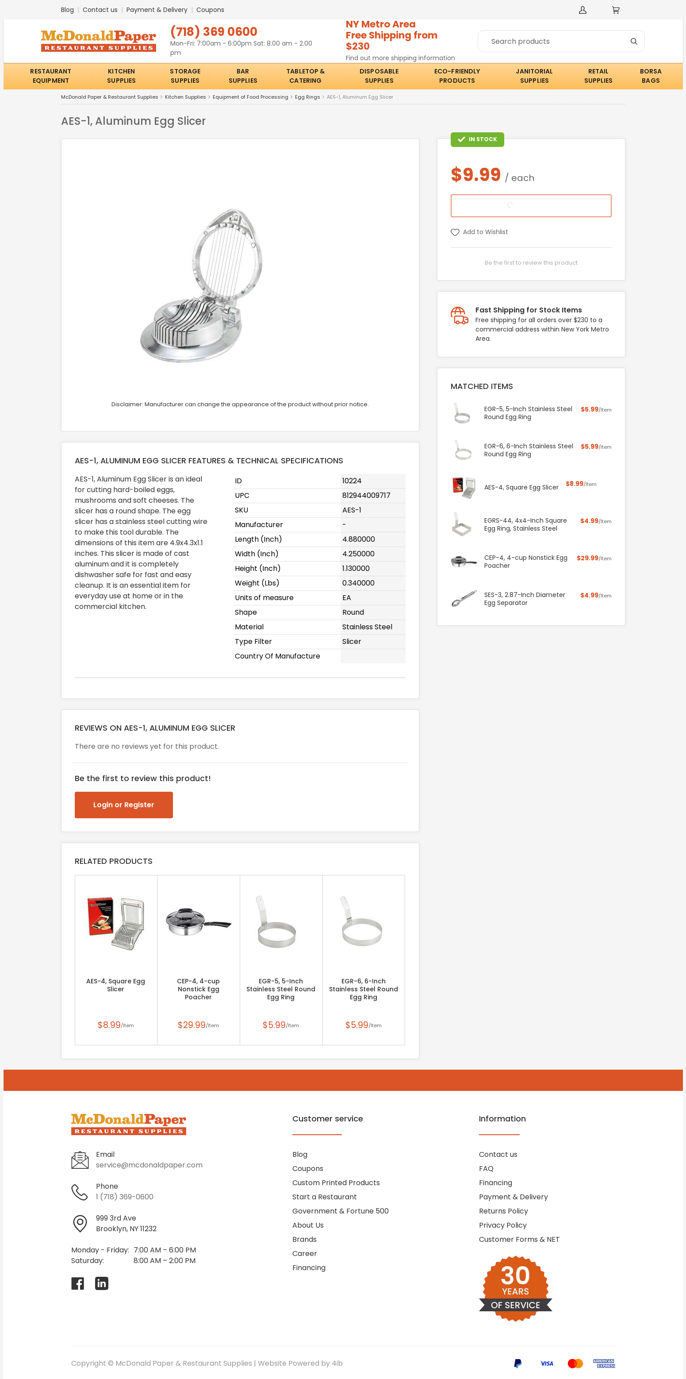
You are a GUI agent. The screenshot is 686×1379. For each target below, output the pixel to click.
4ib (337, 1363)
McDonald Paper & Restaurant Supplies (109, 97)
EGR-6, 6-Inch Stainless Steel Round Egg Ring (363, 989)
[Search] (561, 41)
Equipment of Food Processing (250, 97)
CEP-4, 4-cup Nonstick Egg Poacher (198, 989)
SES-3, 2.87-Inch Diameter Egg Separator (524, 599)
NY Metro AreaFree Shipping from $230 (392, 35)
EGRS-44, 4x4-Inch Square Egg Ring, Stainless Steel (525, 524)
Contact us (100, 9)
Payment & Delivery (157, 9)
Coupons (210, 9)
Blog (67, 9)
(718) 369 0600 (213, 31)
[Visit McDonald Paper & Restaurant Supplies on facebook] (77, 1283)
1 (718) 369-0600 (124, 1197)
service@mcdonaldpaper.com (149, 1165)
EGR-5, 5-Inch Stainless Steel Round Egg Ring (280, 989)
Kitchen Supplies (185, 97)
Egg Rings (307, 97)
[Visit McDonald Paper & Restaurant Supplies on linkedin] (101, 1283)
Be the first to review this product (531, 262)
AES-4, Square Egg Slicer (115, 985)
